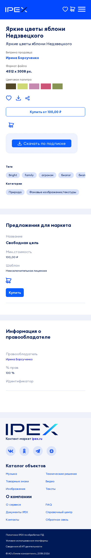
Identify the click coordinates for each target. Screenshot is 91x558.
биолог (66, 175)
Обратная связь (57, 519)
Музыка (11, 474)
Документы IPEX (17, 512)
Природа (15, 192)
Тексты (51, 489)
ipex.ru (37, 439)
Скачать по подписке (42, 143)
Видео (50, 481)
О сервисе (13, 504)
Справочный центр (59, 512)
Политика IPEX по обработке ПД (25, 534)
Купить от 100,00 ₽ (45, 112)
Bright (13, 175)
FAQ (49, 504)
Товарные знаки (17, 481)
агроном (47, 175)
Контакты (12, 519)
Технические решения (61, 474)
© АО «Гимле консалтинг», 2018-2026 (28, 553)
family (29, 175)
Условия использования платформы (27, 540)
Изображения (15, 489)
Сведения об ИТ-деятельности (24, 546)
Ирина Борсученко (22, 58)
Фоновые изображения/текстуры (52, 192)
